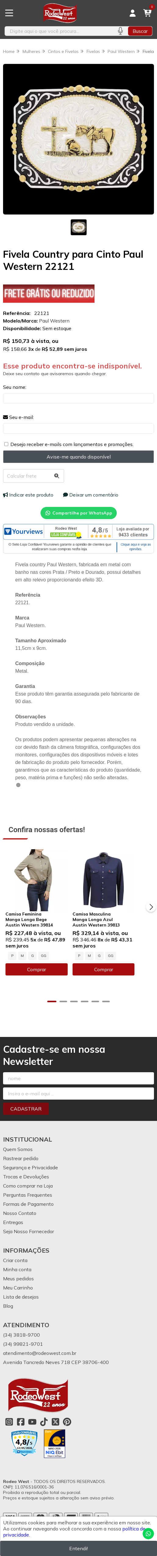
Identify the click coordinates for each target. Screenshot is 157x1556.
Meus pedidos (18, 1287)
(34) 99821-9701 (23, 1352)
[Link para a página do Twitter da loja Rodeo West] (55, 1430)
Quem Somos (18, 1158)
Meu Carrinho (18, 1296)
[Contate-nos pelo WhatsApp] (148, 1533)
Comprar (40, 978)
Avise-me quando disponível (79, 457)
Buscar (140, 31)
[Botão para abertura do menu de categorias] (9, 13)
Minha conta (17, 1278)
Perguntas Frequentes (27, 1203)
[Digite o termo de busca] (58, 31)
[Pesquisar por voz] (120, 31)
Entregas (13, 1231)
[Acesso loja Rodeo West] (132, 13)
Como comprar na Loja (28, 1194)
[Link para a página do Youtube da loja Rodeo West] (32, 1430)
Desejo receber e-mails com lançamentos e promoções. (72, 444)
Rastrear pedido (20, 1167)
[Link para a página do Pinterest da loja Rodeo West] (67, 1430)
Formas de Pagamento (28, 1212)
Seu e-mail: (18, 417)
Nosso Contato (19, 1222)
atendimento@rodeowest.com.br (39, 1362)
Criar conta (15, 1269)
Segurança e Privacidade (30, 1176)
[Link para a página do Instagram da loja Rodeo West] (9, 1430)
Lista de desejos (21, 1305)
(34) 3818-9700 (21, 1343)
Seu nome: (14, 387)
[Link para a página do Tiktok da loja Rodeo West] (44, 1430)
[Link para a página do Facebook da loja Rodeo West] (20, 1430)
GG (43, 964)
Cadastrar (25, 1117)
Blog (8, 1314)
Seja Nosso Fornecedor (28, 1240)
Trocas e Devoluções (26, 1185)
